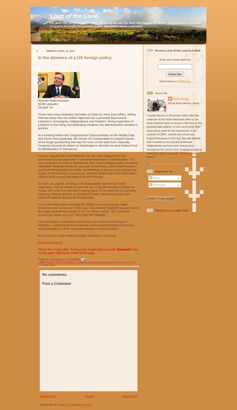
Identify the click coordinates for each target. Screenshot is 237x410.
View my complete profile (167, 163)
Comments (157, 184)
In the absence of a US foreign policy (75, 57)
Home (89, 396)
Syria (133, 262)
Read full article (50, 242)
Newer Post (48, 396)
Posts (154, 177)
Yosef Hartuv (57, 259)
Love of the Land (74, 15)
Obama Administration (101, 262)
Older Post (129, 396)
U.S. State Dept (46, 265)
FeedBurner (182, 81)
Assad (49, 262)
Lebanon (82, 262)
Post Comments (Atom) (75, 404)
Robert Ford (122, 262)
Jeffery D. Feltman (65, 262)
